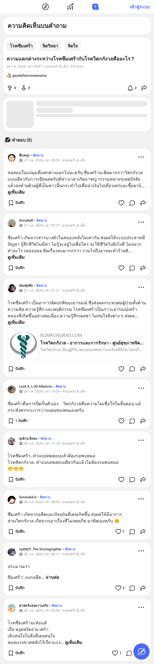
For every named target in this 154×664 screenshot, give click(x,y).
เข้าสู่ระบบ (140, 7)
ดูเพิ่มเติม (16, 192)
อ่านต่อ (52, 577)
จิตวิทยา (50, 46)
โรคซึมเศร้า (21, 46)
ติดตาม (38, 155)
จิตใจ (73, 46)
